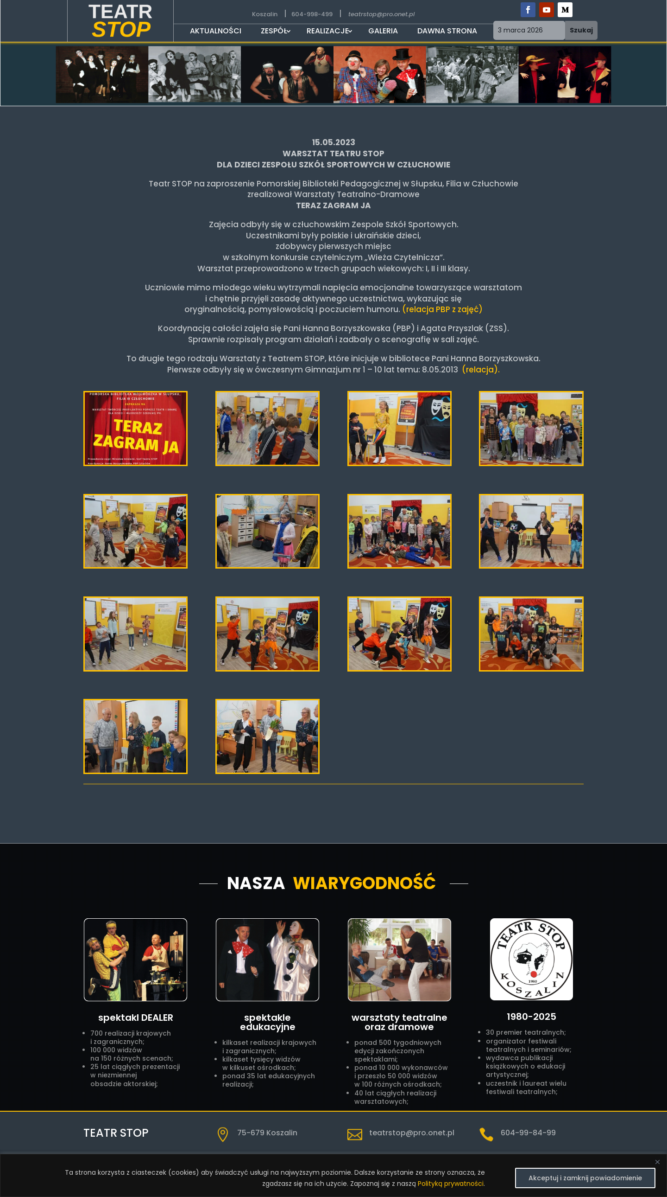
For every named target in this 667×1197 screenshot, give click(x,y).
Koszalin (264, 14)
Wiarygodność (364, 883)
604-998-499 (312, 14)
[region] (333, 1175)
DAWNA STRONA (447, 32)
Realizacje (328, 32)
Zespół (274, 32)
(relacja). (480, 369)
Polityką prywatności (451, 1183)
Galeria (383, 32)
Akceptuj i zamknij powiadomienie (585, 1178)
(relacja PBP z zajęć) (442, 309)
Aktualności (215, 32)
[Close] (657, 1161)
